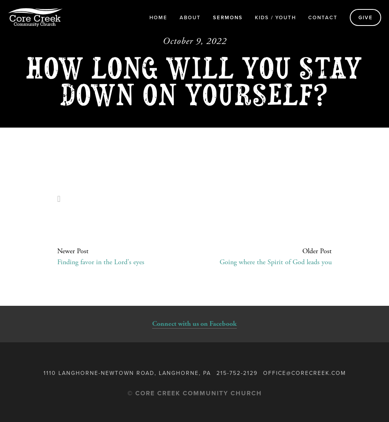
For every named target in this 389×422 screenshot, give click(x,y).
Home (158, 17)
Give (365, 17)
